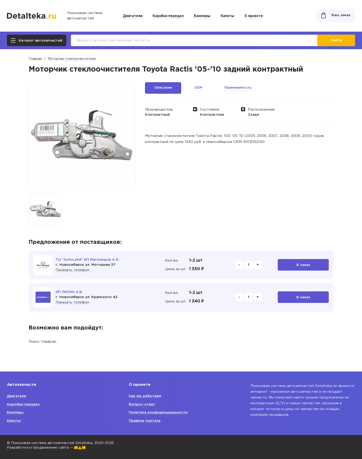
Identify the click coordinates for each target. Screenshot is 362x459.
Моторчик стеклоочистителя (72, 58)
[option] (45, 209)
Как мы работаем (145, 396)
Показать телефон (72, 270)
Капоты (227, 15)
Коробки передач (168, 15)
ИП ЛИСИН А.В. (69, 291)
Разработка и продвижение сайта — (46, 447)
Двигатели (132, 15)
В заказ (303, 264)
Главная (35, 58)
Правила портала (144, 420)
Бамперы (202, 15)
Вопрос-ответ (142, 404)
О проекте (253, 15)
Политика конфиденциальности (158, 412)
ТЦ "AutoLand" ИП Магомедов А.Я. (87, 259)
